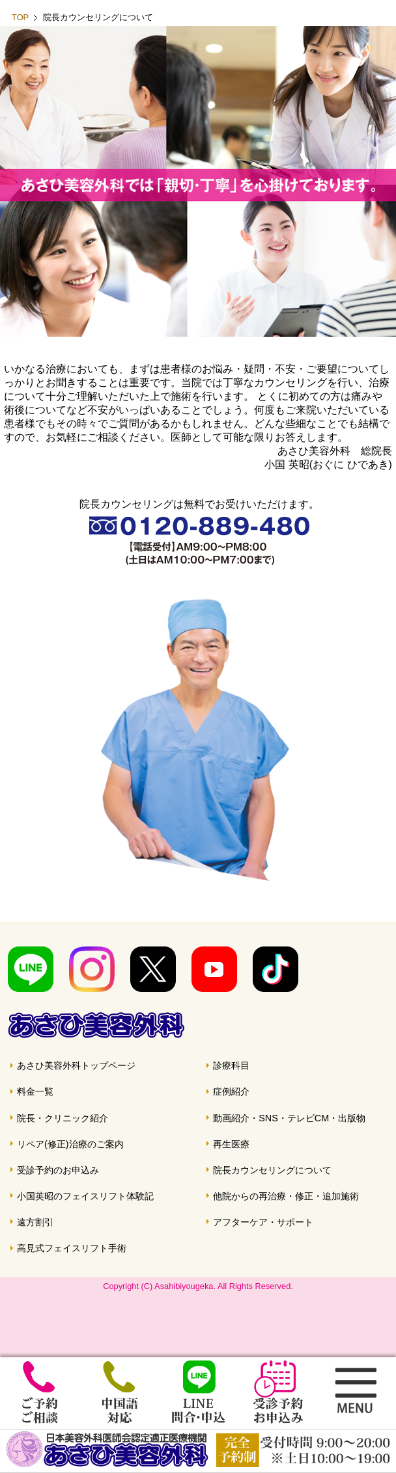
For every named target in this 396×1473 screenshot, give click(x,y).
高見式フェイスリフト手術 (71, 1248)
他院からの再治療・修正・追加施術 (286, 1196)
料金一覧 (35, 1091)
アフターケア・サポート (263, 1222)
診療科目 (231, 1065)
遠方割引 (35, 1222)
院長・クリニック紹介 (62, 1118)
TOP (20, 17)
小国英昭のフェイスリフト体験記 (85, 1196)
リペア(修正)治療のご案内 (70, 1144)
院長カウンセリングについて (272, 1170)
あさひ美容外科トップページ (76, 1065)
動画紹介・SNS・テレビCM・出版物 (289, 1118)
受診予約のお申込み (58, 1170)
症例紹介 (231, 1091)
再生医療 (231, 1144)
